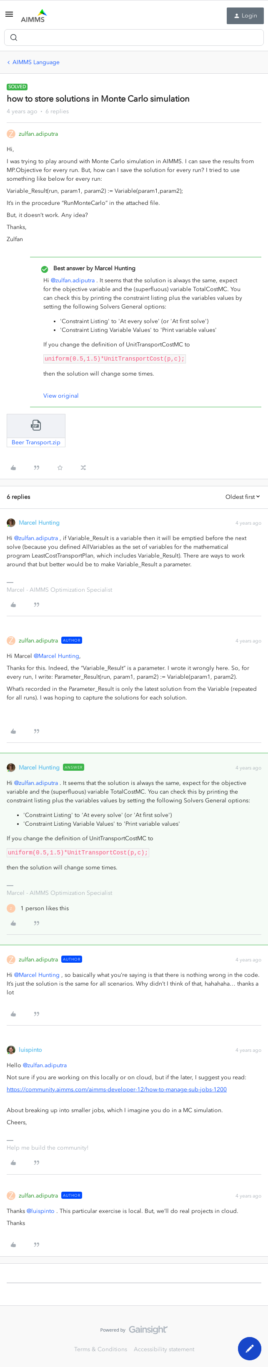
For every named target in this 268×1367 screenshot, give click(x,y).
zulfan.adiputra (38, 133)
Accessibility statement (164, 1349)
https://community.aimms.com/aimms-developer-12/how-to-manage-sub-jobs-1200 (117, 1089)
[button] (9, 17)
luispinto (30, 1049)
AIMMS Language (36, 62)
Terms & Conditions (100, 1349)
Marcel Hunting (39, 522)
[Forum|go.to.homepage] (34, 15)
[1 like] (38, 908)
